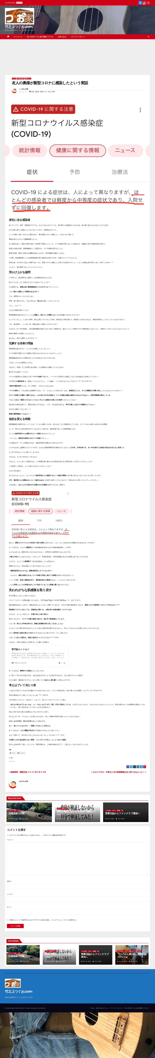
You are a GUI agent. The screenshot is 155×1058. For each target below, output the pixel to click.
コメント (10, 840)
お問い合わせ (62, 37)
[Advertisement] (77, 54)
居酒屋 (118, 810)
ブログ (13, 78)
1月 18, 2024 (50, 961)
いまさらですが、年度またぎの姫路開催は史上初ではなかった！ (118, 772)
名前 (9, 881)
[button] (148, 37)
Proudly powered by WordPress (15, 1008)
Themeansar (41, 1008)
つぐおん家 (108, 810)
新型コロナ (28, 78)
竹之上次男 (25, 89)
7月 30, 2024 (14, 961)
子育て (15, 810)
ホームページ (18, 37)
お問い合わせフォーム (102, 1008)
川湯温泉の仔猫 (16, 813)
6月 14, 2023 (87, 961)
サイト (9, 907)
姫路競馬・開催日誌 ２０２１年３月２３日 (27, 772)
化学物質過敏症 (20, 78)
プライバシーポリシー (78, 37)
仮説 (32, 91)
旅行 (19, 810)
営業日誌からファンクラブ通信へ (122, 813)
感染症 (37, 91)
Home (92, 1008)
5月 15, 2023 (123, 961)
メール (10, 894)
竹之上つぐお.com (18, 27)
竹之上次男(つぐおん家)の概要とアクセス (40, 37)
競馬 (137, 951)
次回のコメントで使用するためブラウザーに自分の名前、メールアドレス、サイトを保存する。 (43, 920)
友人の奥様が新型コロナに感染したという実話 (50, 83)
